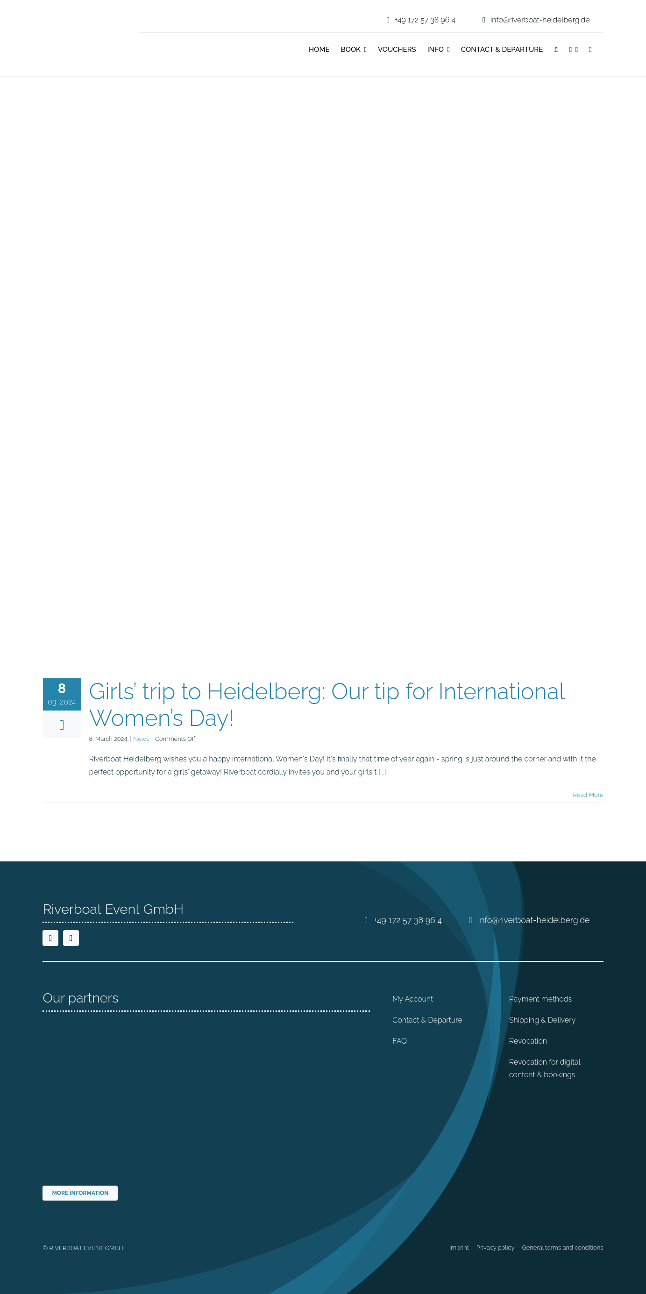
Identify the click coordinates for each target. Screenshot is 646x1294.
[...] (382, 772)
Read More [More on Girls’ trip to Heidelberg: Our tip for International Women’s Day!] (588, 794)
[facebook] (50, 938)
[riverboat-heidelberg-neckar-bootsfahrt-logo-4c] (72, 11)
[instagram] (71, 938)
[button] (556, 50)
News (141, 738)
